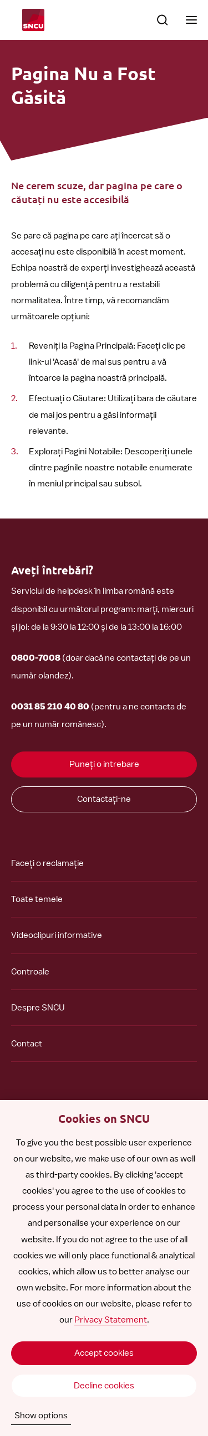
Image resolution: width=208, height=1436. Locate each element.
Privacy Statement (110, 1319)
